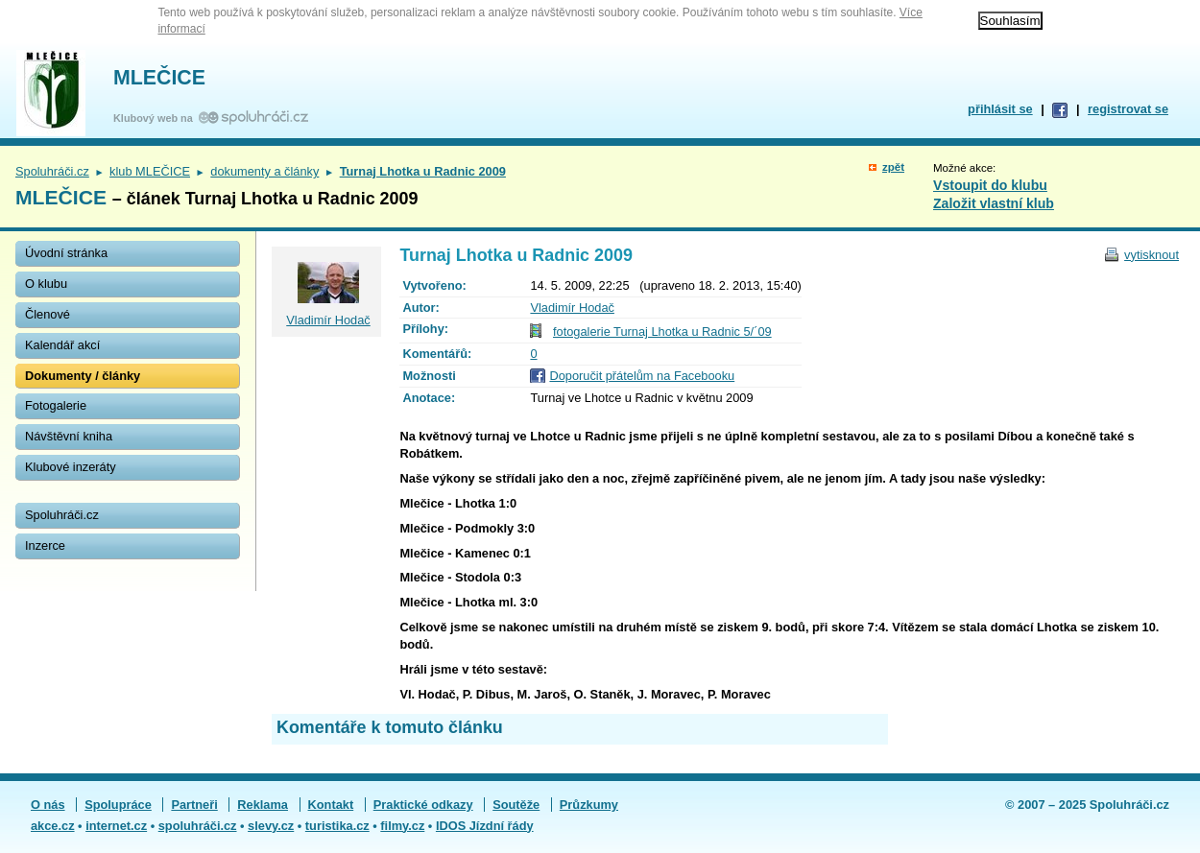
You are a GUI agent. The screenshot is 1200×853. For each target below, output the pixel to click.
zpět (893, 167)
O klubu (46, 283)
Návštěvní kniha (68, 436)
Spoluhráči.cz (52, 171)
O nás (48, 804)
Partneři (194, 804)
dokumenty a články (264, 171)
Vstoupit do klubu (990, 185)
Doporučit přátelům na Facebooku (641, 375)
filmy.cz (402, 825)
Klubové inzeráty (70, 467)
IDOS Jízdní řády (485, 825)
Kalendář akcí (62, 345)
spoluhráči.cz (197, 825)
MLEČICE (159, 77)
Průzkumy (589, 804)
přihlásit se (1000, 109)
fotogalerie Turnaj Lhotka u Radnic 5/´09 (662, 331)
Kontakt (331, 804)
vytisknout (1151, 255)
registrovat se (1128, 109)
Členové (47, 314)
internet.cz (116, 825)
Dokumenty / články (82, 375)
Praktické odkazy (423, 804)
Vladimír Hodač (571, 307)
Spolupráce (118, 804)
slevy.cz (271, 825)
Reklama (262, 804)
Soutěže (516, 804)
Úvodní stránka (66, 253)
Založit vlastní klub (993, 203)
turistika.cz (337, 825)
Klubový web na (156, 118)
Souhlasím (1010, 20)
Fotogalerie (55, 405)
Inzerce (45, 545)
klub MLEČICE (149, 171)
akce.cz (53, 825)
